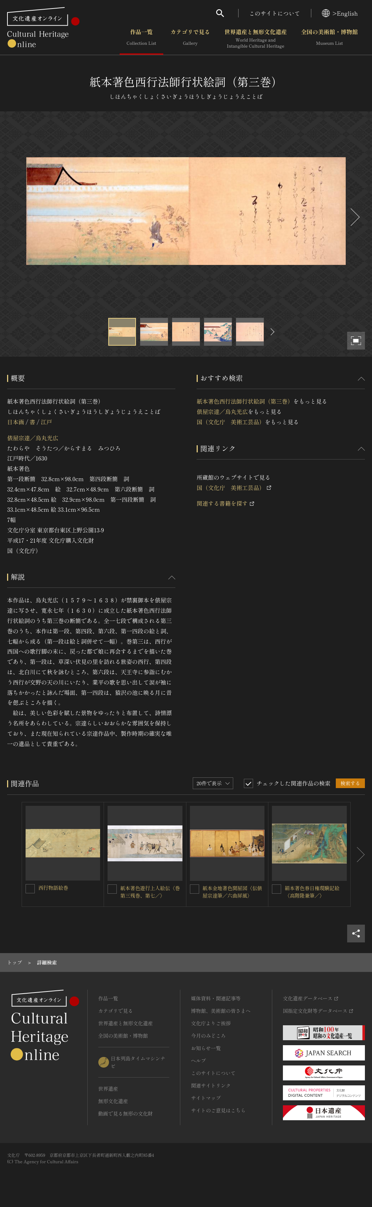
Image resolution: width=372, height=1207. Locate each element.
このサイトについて (274, 13)
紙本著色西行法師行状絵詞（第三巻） (245, 401)
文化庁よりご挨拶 (211, 1023)
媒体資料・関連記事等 (216, 998)
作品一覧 (141, 38)
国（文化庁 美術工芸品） (231, 422)
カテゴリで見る (190, 38)
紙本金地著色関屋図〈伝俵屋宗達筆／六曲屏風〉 (232, 891)
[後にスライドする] (354, 217)
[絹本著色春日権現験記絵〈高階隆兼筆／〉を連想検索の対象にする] (276, 889)
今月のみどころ (208, 1035)
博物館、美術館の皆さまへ (221, 1010)
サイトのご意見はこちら (218, 1110)
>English (340, 13)
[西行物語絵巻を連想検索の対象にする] (30, 888)
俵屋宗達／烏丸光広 (32, 438)
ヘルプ (198, 1060)
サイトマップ (206, 1097)
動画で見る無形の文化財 (125, 1113)
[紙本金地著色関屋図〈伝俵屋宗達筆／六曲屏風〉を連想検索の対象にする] (194, 889)
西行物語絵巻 (53, 887)
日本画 (15, 422)
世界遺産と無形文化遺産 (255, 38)
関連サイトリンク (211, 1085)
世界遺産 (108, 1088)
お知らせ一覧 (206, 1048)
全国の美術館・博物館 (329, 38)
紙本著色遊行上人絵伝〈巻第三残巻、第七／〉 (150, 891)
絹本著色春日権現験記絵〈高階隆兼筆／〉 (312, 891)
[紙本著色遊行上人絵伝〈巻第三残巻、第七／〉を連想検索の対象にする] (112, 889)
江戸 (46, 422)
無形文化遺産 (113, 1101)
